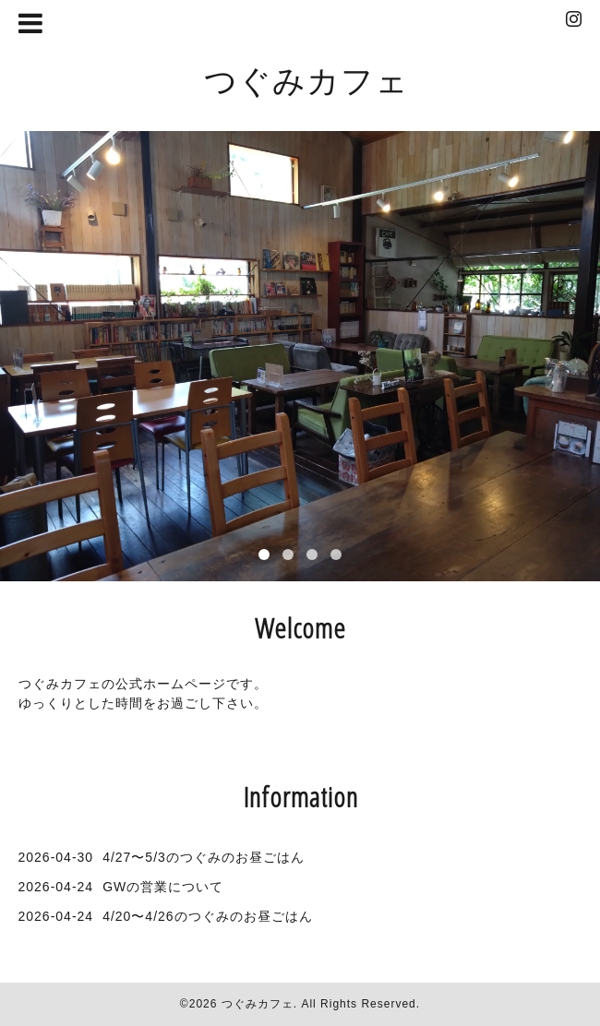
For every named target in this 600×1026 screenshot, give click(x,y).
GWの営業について (162, 886)
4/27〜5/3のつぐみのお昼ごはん (203, 857)
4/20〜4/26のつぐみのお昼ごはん (207, 916)
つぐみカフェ (306, 79)
